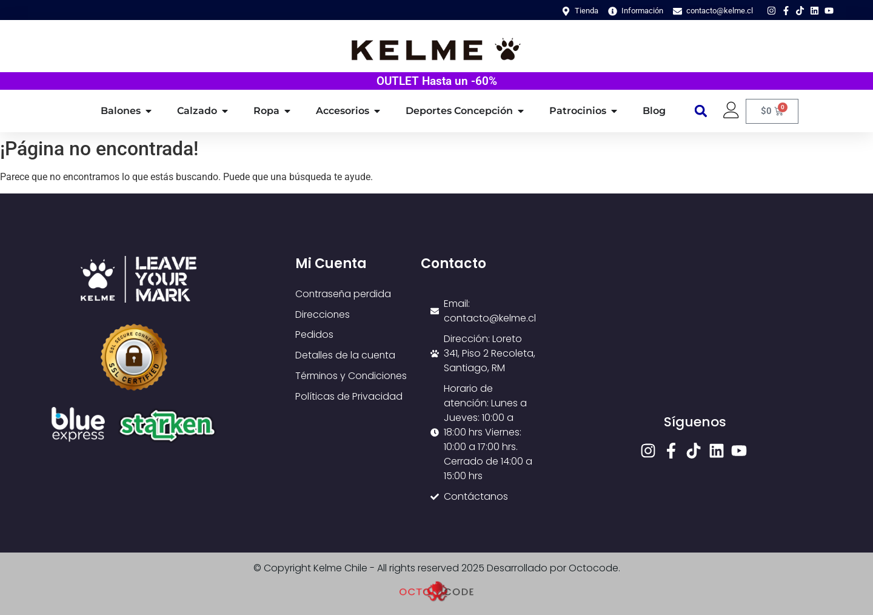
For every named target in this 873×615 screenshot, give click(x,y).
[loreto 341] (695, 333)
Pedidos (314, 335)
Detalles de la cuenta (345, 356)
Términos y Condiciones (352, 376)
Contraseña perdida (343, 294)
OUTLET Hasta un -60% (436, 81)
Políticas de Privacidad (349, 397)
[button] (701, 111)
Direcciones (322, 314)
